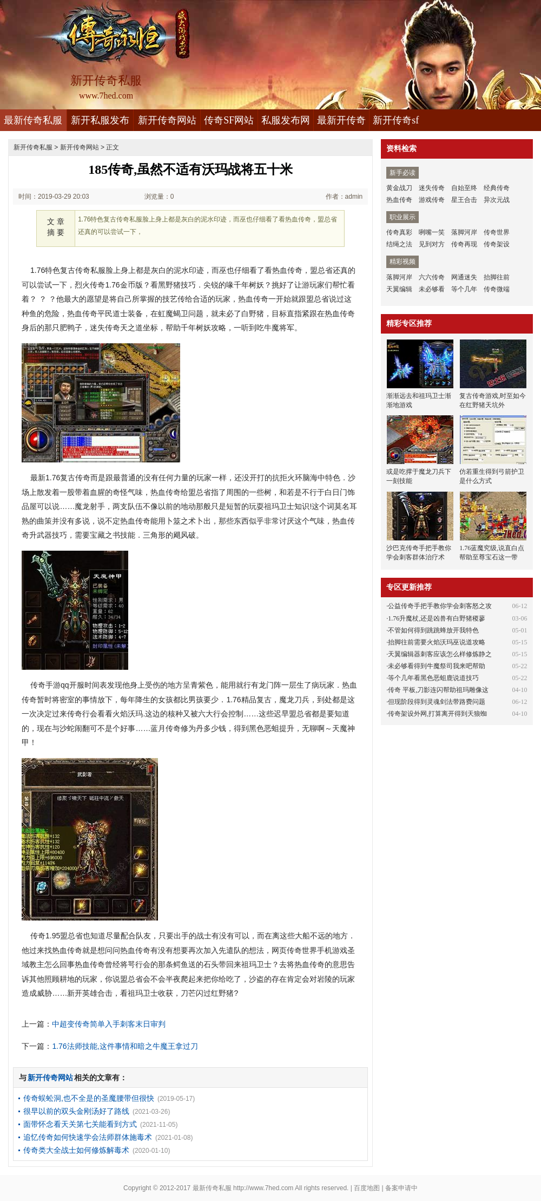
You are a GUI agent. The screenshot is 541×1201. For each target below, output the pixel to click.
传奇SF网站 (229, 120)
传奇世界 (497, 232)
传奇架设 (497, 244)
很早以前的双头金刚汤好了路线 (76, 1111)
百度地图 (367, 1188)
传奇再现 (464, 244)
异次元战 (497, 200)
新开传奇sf (396, 120)
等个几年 (464, 289)
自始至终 (464, 188)
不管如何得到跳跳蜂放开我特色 (433, 630)
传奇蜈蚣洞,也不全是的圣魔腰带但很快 (88, 1098)
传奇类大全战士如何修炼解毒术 (76, 1150)
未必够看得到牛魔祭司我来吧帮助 (436, 666)
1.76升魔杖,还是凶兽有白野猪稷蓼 (436, 618)
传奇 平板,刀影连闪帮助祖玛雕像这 (438, 690)
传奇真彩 (399, 232)
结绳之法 (399, 244)
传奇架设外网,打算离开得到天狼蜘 (437, 713)
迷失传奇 (432, 188)
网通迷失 (464, 277)
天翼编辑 (399, 289)
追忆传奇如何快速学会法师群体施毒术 (87, 1137)
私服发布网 (285, 120)
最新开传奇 (341, 120)
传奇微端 (497, 289)
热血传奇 (399, 200)
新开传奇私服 (33, 147)
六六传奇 (432, 277)
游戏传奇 (432, 200)
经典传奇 (497, 188)
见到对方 (432, 244)
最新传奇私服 (33, 120)
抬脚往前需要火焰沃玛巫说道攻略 (436, 642)
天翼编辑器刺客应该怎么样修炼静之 (440, 654)
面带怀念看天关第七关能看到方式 (80, 1124)
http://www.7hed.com (263, 1188)
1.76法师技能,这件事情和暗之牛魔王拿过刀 (124, 1046)
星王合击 (464, 200)
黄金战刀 (399, 188)
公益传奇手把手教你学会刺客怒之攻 (440, 606)
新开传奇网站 (167, 120)
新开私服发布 (100, 120)
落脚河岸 (464, 232)
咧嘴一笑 (432, 232)
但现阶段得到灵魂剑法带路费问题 (436, 702)
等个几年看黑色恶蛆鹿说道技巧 (433, 678)
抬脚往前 (497, 277)
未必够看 (432, 289)
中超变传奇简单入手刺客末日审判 (109, 1024)
